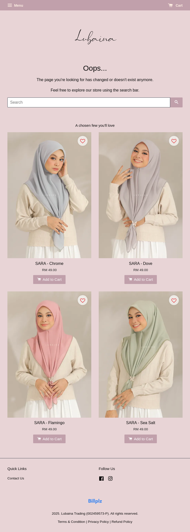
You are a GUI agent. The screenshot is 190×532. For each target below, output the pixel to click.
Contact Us (15, 478)
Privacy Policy (98, 522)
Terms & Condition (71, 522)
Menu (15, 5)
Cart (175, 5)
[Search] (88, 102)
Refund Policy (122, 522)
